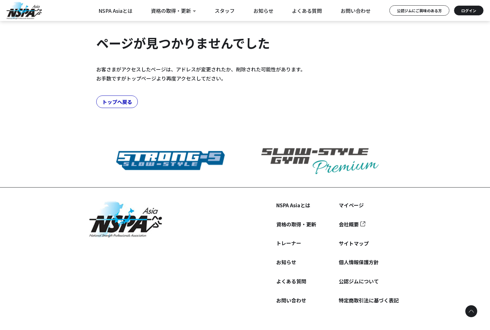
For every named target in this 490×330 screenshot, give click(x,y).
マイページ (351, 205)
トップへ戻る (117, 102)
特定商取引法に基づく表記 (369, 300)
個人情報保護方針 (359, 262)
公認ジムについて (359, 281)
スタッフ (225, 10)
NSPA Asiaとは (115, 10)
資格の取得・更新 (173, 10)
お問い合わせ (356, 10)
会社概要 (349, 224)
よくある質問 (307, 10)
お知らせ (263, 10)
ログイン (468, 10)
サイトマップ (354, 243)
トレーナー (288, 243)
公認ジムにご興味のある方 (419, 10)
